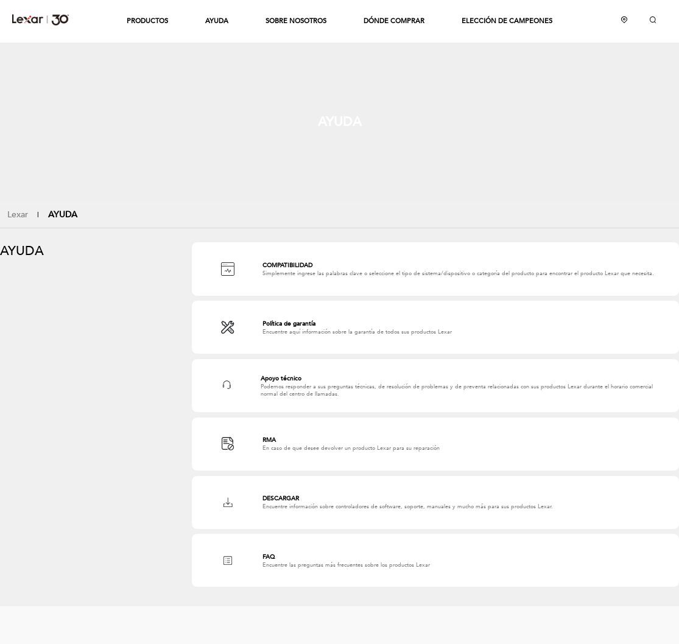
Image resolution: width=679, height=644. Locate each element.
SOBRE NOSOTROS (296, 21)
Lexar (40, 19)
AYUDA (216, 21)
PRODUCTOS (147, 21)
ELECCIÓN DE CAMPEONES (507, 21)
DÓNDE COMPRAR (394, 21)
